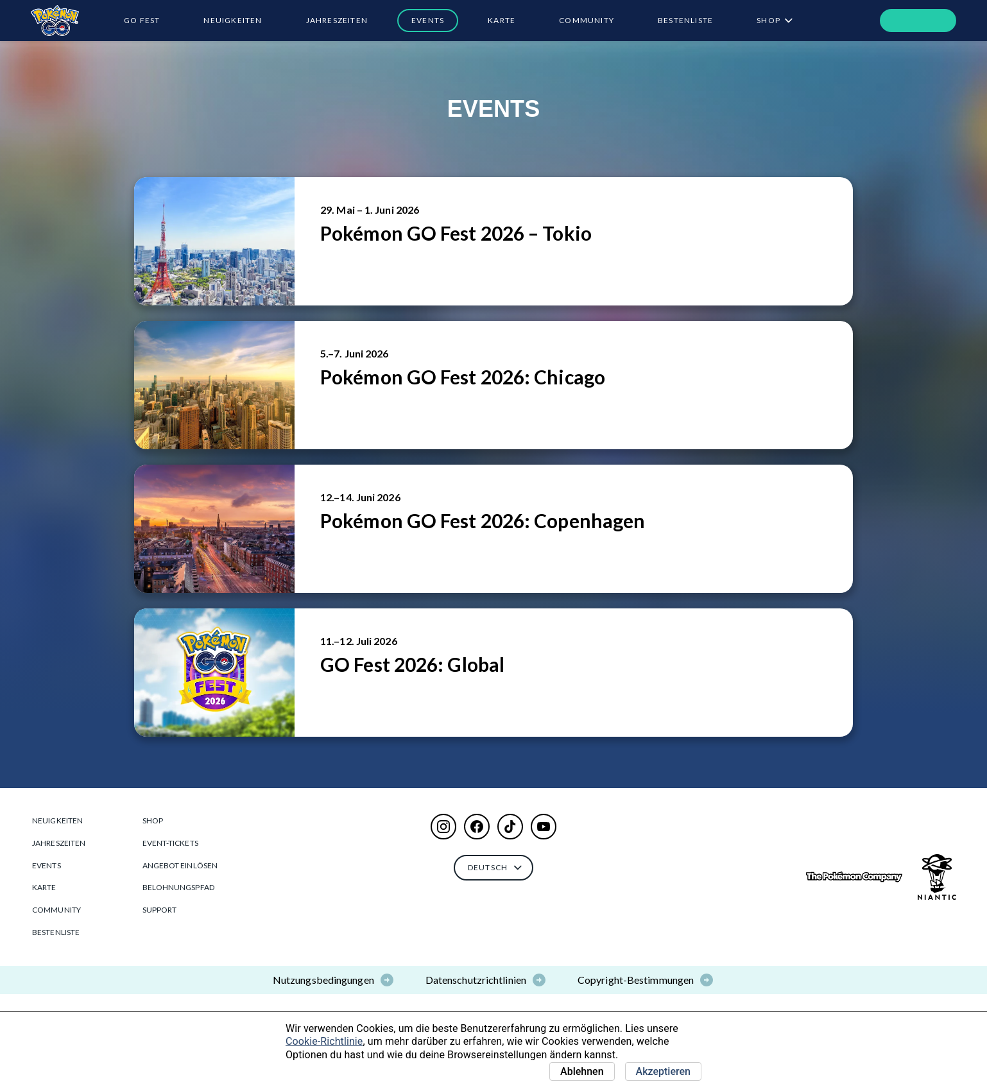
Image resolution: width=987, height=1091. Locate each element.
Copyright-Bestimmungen (636, 980)
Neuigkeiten (232, 20)
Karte (501, 20)
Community (586, 20)
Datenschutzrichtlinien (475, 980)
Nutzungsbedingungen (323, 980)
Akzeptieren (663, 1071)
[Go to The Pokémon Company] (854, 877)
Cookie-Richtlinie (324, 1041)
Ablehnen (582, 1071)
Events (427, 20)
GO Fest (142, 20)
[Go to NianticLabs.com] (937, 877)
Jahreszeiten (337, 20)
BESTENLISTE (685, 20)
